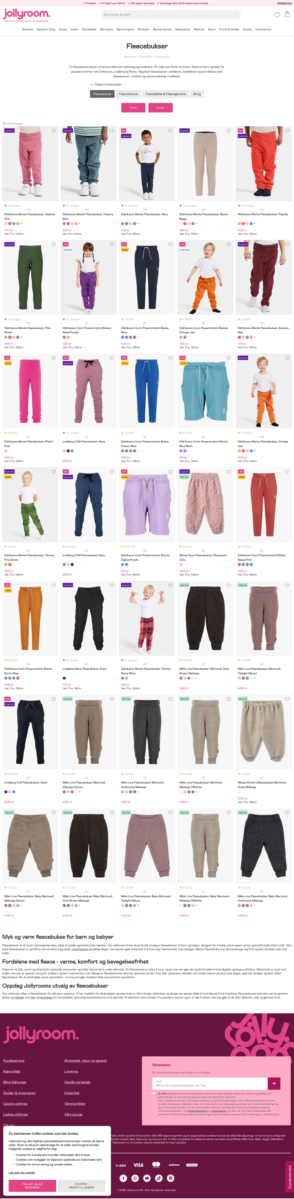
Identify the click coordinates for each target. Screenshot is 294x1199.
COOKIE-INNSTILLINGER (82, 1184)
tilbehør (19, 998)
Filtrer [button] (132, 108)
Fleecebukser (162, 56)
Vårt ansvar (73, 1115)
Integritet (71, 1093)
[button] (277, 16)
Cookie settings (15, 1104)
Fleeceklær (145, 56)
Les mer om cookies (23, 1171)
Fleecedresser (128, 94)
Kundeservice (284, 3)
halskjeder (46, 998)
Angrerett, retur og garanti (85, 1061)
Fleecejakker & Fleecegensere (166, 94)
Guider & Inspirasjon (19, 1093)
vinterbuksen (80, 949)
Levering (71, 1072)
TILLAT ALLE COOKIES (33, 1184)
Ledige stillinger (15, 1115)
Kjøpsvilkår (11, 1072)
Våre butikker (75, 1104)
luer (33, 998)
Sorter (162, 108)
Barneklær (130, 56)
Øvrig (197, 94)
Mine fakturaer (14, 1082)
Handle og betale (77, 1082)
